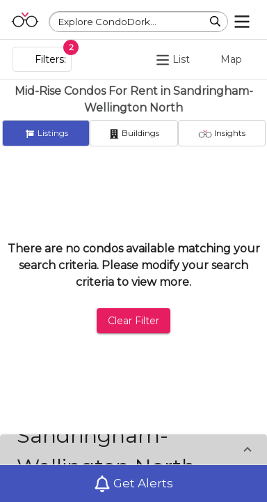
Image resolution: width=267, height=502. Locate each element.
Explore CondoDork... (107, 21)
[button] (133, 451)
